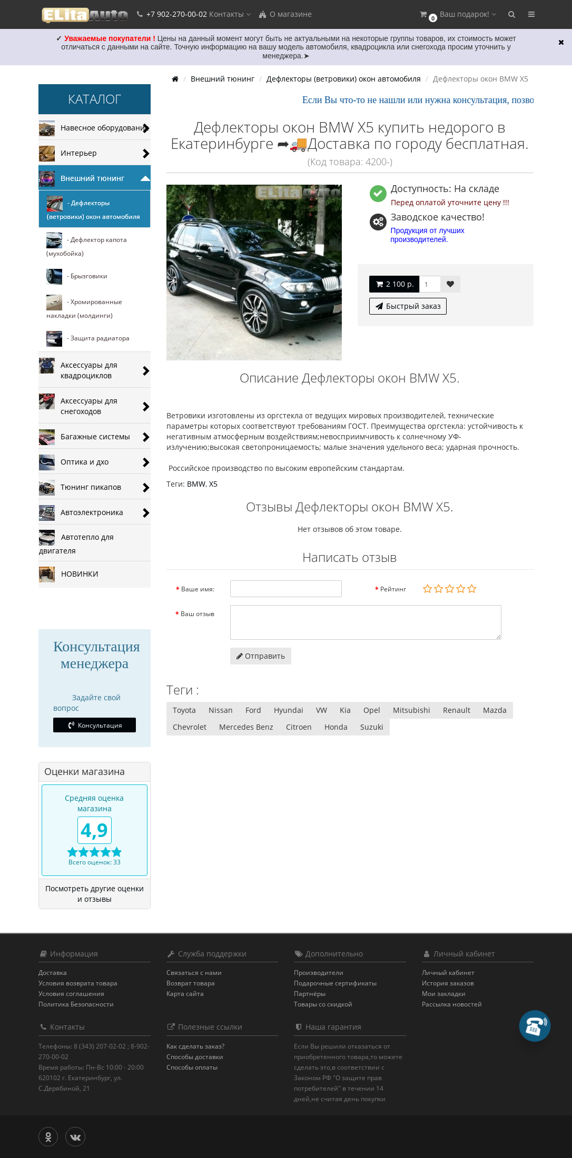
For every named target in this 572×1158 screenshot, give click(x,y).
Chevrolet (189, 727)
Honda (336, 727)
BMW (196, 484)
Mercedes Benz (246, 727)
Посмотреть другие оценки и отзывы (94, 893)
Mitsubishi (411, 710)
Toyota (184, 710)
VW (321, 710)
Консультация (94, 725)
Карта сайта (185, 993)
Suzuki (371, 727)
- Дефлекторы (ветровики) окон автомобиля (93, 208)
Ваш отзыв (197, 613)
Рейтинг (393, 589)
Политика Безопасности (76, 1004)
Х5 (213, 484)
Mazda (495, 710)
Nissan (221, 710)
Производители (318, 972)
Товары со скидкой (323, 1004)
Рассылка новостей (452, 1004)
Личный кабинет (448, 972)
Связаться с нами (194, 972)
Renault (456, 710)
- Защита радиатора (88, 339)
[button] (457, 14)
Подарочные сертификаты (335, 983)
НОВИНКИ (68, 574)
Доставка (52, 972)
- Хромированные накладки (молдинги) (84, 307)
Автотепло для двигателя (76, 543)
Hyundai (288, 710)
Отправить (260, 656)
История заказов (448, 983)
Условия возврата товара (77, 983)
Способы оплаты (192, 1067)
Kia (345, 710)
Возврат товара (190, 983)
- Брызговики (76, 277)
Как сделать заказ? (195, 1046)
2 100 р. (394, 284)
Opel (371, 710)
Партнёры (310, 993)
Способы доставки (194, 1056)
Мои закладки (444, 993)
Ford (253, 710)
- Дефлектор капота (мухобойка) (86, 245)
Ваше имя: (197, 589)
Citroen (299, 727)
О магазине (285, 14)
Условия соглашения (71, 993)
